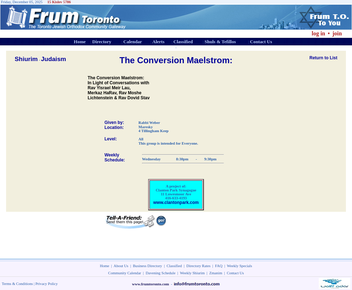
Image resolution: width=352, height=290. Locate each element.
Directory (101, 41)
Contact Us (261, 41)
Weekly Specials (239, 266)
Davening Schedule (160, 273)
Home (79, 41)
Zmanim (215, 273)
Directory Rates (198, 266)
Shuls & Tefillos (220, 41)
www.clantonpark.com (176, 202)
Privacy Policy (46, 284)
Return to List (323, 57)
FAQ (219, 266)
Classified (183, 41)
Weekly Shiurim (192, 273)
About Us (121, 266)
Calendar (132, 41)
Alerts (158, 41)
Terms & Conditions (17, 284)
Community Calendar (124, 273)
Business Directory (147, 266)
